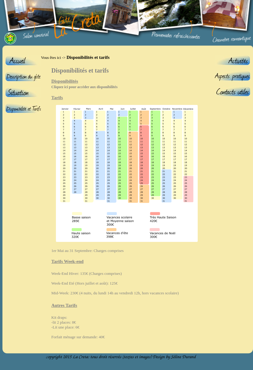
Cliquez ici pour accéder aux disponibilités (84, 87)
